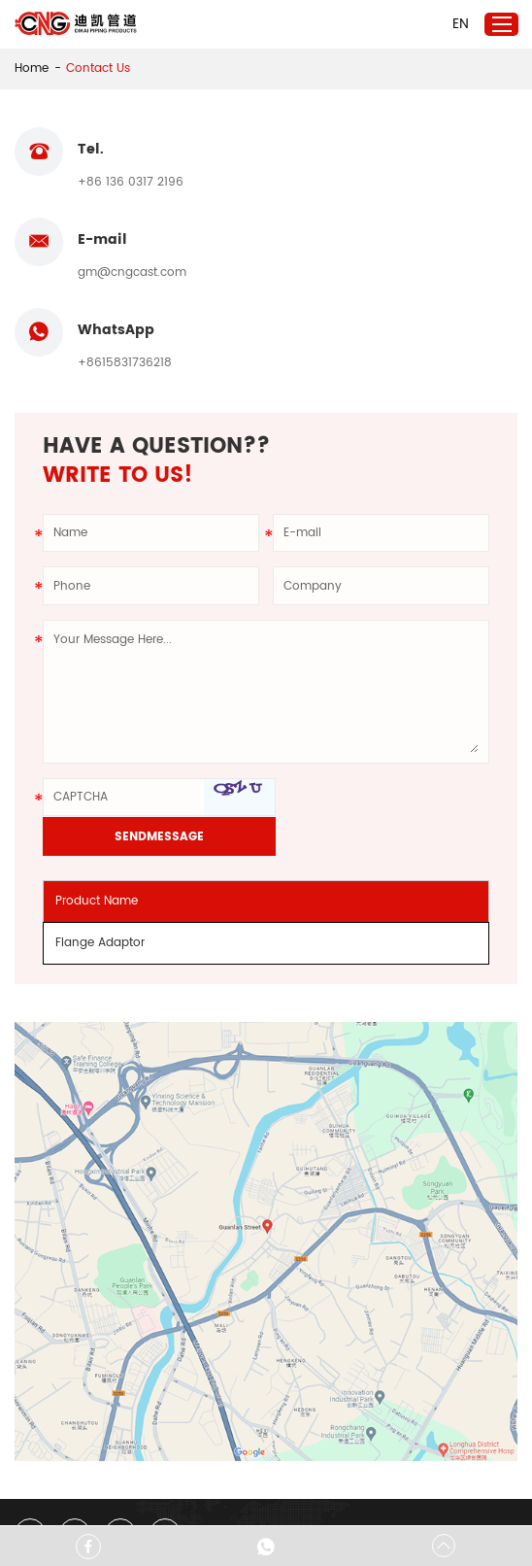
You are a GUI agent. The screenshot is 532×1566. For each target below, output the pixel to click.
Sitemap (217, 1495)
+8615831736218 (125, 273)
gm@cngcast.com (388, 183)
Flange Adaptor (101, 816)
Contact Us (98, 68)
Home (32, 68)
